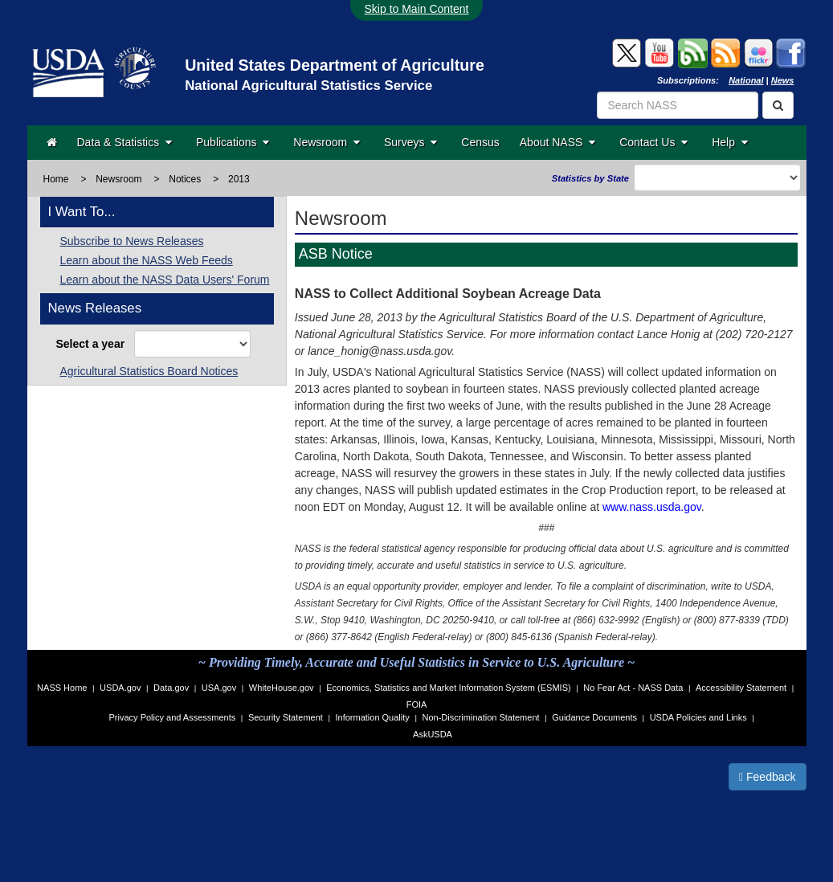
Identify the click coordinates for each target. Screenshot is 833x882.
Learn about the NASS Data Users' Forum (165, 279)
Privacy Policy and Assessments (172, 717)
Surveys (410, 142)
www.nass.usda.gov (651, 506)
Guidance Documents (594, 717)
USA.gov (219, 687)
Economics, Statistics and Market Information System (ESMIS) (448, 687)
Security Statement (285, 717)
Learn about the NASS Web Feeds (146, 260)
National (746, 80)
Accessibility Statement (741, 687)
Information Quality (372, 717)
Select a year (93, 343)
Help (730, 142)
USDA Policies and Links (698, 717)
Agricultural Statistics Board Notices (149, 371)
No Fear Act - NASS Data (633, 687)
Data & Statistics (124, 142)
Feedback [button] (767, 776)
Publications (232, 142)
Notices (185, 179)
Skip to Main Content (417, 8)
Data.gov (171, 687)
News (782, 80)
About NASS (557, 142)
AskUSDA (432, 734)
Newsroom (326, 142)
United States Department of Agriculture (334, 65)
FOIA (416, 704)
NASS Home (62, 687)
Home (56, 179)
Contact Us (653, 142)
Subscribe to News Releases (132, 241)
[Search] (778, 105)
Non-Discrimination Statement (480, 717)
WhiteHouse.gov (281, 687)
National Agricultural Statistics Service (308, 85)
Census (480, 142)
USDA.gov (120, 687)
